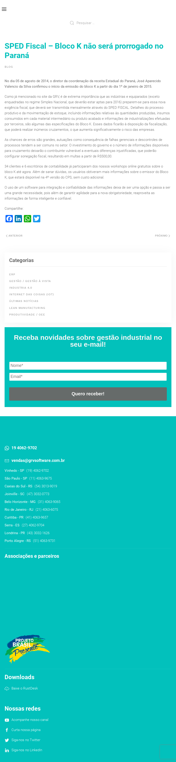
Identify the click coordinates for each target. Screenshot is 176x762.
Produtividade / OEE (27, 314)
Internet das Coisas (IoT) (31, 294)
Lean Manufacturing (27, 308)
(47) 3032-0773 (38, 494)
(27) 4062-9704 (33, 525)
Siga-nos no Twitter (25, 740)
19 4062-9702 (24, 447)
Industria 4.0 (20, 287)
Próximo (162, 235)
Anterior (14, 235)
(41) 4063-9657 (37, 517)
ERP (12, 274)
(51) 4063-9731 (44, 541)
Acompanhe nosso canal (29, 720)
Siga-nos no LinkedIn (26, 750)
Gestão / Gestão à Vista (30, 281)
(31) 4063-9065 (49, 502)
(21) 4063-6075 (47, 510)
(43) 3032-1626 (38, 533)
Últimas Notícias (23, 301)
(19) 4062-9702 (37, 471)
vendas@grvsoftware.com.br (38, 460)
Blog (9, 66)
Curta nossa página (26, 730)
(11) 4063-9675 (40, 478)
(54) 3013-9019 (46, 486)
